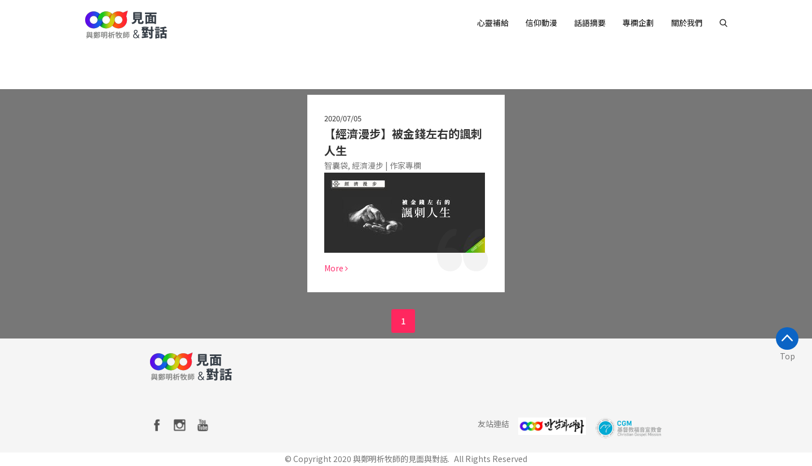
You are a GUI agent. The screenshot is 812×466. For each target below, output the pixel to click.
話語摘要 (590, 22)
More (336, 268)
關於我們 (687, 22)
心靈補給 (493, 22)
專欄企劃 (638, 22)
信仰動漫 (541, 22)
